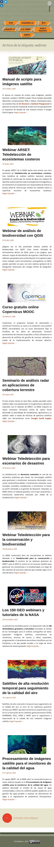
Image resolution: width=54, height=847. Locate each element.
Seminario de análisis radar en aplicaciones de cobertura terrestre (25, 385)
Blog (44, 23)
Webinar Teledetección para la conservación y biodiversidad (26, 539)
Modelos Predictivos (43, 29)
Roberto (27, 35)
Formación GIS (9, 29)
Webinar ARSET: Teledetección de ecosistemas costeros (21, 154)
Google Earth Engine (41, 418)
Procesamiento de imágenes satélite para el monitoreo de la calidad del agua (26, 763)
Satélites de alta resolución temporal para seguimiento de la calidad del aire (25, 688)
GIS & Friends (25, 29)
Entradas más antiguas (20, 818)
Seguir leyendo (21, 112)
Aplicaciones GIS (28, 23)
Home (11, 23)
